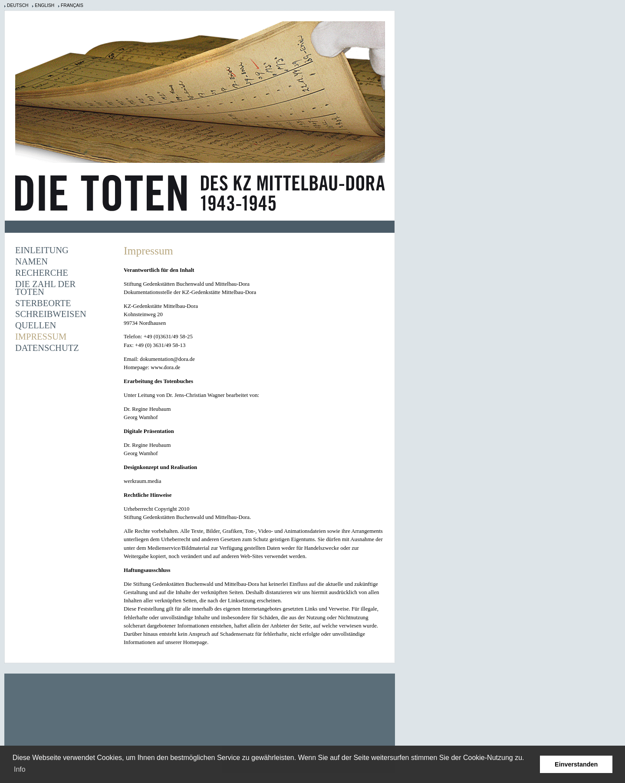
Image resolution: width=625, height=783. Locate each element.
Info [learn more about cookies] (20, 769)
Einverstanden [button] (576, 764)
